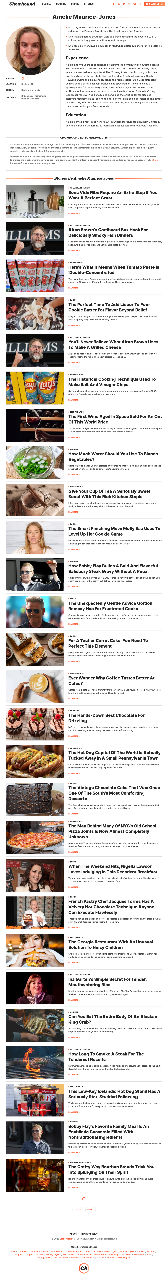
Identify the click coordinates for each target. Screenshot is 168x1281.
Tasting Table (43, 1257)
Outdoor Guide (84, 1254)
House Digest (127, 1251)
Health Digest (110, 1251)
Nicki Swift (68, 1254)
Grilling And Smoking (80, 188)
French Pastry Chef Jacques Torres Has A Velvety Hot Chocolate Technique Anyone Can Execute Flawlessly (111, 907)
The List (75, 1257)
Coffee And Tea (77, 487)
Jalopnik (18, 1254)
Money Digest (53, 1254)
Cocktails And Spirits (80, 1162)
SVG (149, 1254)
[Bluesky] (134, 5)
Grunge (97, 1251)
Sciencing (114, 1254)
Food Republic (58, 1251)
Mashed (39, 1254)
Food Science (76, 263)
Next (89, 1210)
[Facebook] (113, 5)
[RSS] (139, 5)
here (155, 160)
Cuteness (23, 1251)
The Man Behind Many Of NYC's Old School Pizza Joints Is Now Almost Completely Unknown (112, 831)
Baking (73, 300)
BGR (13, 1251)
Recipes (46, 4)
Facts (73, 599)
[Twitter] (118, 5)
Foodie (44, 1251)
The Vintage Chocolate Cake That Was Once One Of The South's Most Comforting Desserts (114, 793)
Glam (88, 1251)
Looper (29, 1254)
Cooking (61, 4)
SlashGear (139, 1254)
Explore (34, 1251)
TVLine (100, 1257)
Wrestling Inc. (124, 1257)
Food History (76, 375)
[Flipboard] (124, 5)
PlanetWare (100, 1254)
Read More (73, 213)
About (73, 1234)
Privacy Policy (89, 1234)
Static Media (66, 1238)
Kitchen (89, 4)
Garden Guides (75, 1251)
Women (110, 1257)
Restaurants (76, 937)
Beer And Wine (77, 412)
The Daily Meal (60, 1257)
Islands (150, 1251)
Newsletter (154, 4)
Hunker (140, 1251)
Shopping (74, 711)
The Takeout (88, 1257)
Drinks (75, 4)
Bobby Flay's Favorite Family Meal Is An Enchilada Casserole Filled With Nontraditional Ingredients (108, 1132)
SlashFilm (126, 1254)
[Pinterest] (129, 5)
